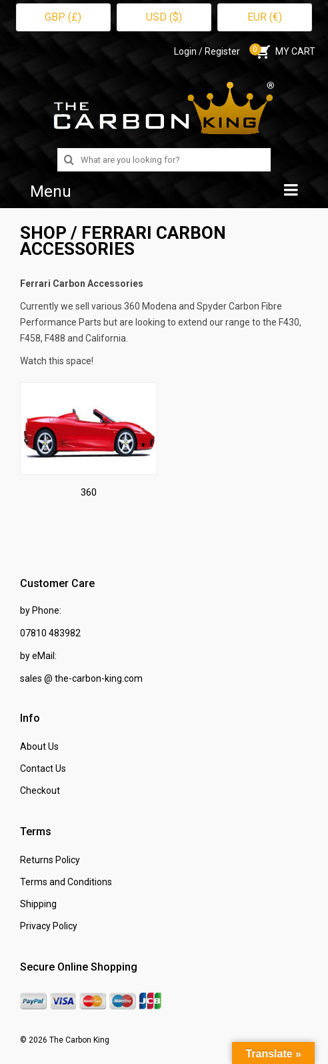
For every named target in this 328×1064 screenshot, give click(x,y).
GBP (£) (63, 17)
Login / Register (207, 51)
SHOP (43, 233)
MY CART (284, 51)
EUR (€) (264, 17)
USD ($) (164, 17)
